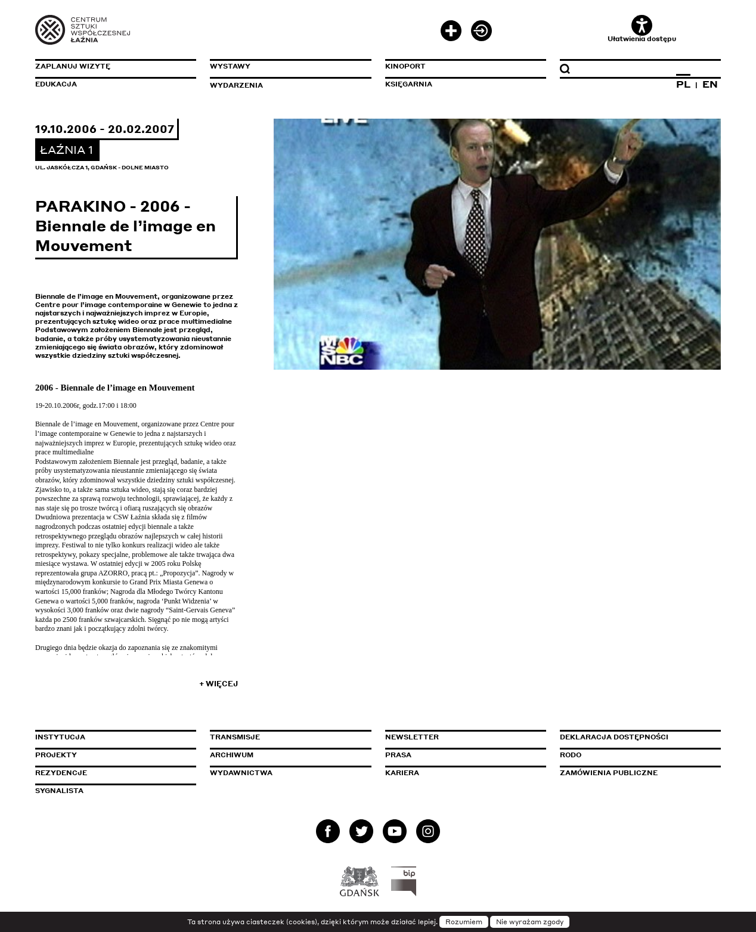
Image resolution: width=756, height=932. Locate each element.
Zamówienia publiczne (635, 773)
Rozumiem (463, 922)
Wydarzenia (236, 85)
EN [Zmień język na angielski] (710, 84)
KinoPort (405, 66)
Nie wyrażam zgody (529, 922)
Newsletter (412, 737)
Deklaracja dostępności (614, 737)
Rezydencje (61, 773)
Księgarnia (408, 84)
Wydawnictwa (241, 773)
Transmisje (285, 737)
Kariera (402, 773)
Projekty (56, 755)
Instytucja (60, 737)
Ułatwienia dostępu (642, 29)
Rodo (570, 755)
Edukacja (56, 84)
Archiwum (231, 755)
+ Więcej (218, 683)
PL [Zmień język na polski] (683, 84)
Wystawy (230, 66)
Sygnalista (59, 791)
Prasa (398, 755)
